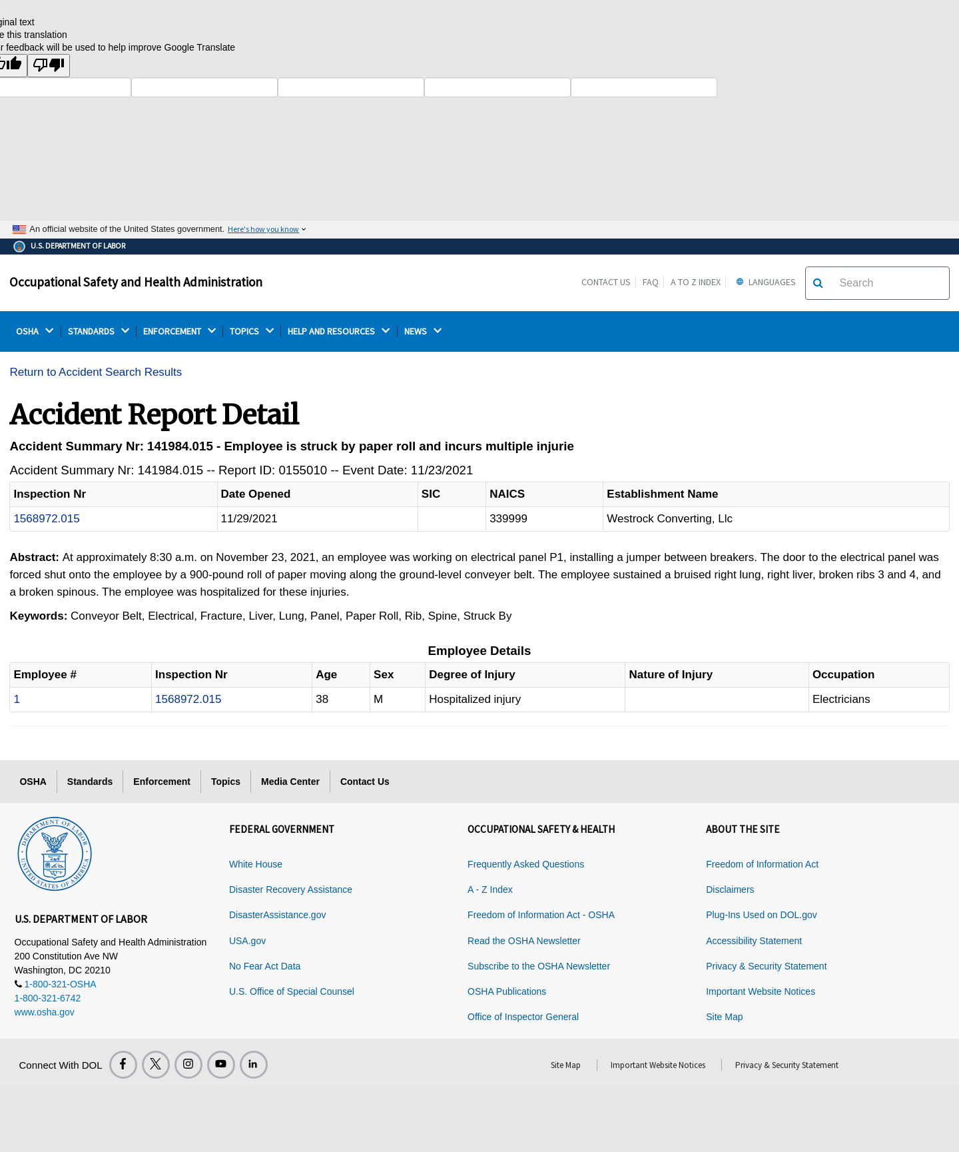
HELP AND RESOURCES (339, 331)
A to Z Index (696, 282)
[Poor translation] (48, 65)
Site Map (724, 1016)
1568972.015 (46, 518)
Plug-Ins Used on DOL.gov (761, 914)
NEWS (423, 331)
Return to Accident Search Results (95, 372)
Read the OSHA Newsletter (524, 940)
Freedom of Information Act (762, 864)
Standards (90, 781)
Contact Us (606, 282)
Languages (764, 282)
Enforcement (161, 781)
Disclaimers (730, 889)
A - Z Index (490, 889)
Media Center (290, 781)
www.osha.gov (45, 1012)
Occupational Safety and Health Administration (135, 282)
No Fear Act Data (264, 966)
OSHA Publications (507, 991)
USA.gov (247, 940)
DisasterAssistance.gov (277, 914)
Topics (225, 781)
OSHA (34, 331)
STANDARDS (98, 331)
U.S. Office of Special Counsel (291, 991)
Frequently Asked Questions (526, 864)
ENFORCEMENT (179, 331)
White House (255, 864)
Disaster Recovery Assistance (290, 889)
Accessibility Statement (754, 940)
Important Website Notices (760, 991)
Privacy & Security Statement (766, 966)
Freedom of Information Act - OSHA (541, 914)
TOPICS (252, 331)
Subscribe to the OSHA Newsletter (539, 966)
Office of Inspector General (523, 1016)
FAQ (651, 282)
